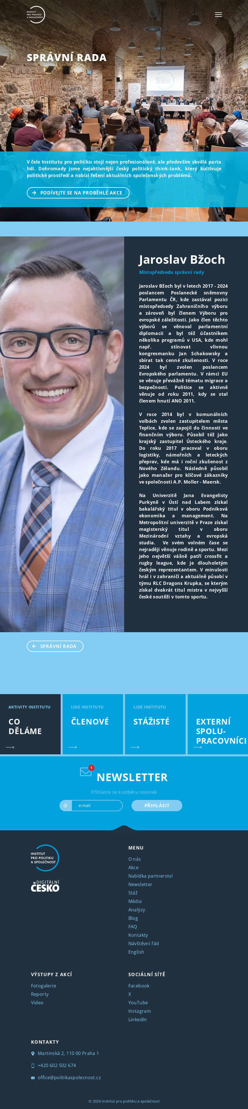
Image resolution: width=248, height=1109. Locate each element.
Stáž (133, 893)
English (136, 952)
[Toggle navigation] (218, 15)
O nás (134, 859)
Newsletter (140, 884)
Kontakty (138, 935)
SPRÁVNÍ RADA (67, 57)
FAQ (132, 927)
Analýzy (136, 910)
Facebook (139, 986)
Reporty (40, 994)
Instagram (139, 1011)
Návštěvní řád (143, 943)
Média (135, 901)
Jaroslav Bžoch (182, 259)
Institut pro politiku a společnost (131, 1101)
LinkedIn (137, 1019)
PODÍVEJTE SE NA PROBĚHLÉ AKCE (74, 192)
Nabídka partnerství (150, 876)
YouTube (138, 1003)
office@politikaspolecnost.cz (66, 1077)
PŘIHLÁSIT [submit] (157, 805)
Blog (133, 918)
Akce (133, 867)
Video (37, 1003)
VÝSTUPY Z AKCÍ (51, 974)
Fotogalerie (43, 986)
